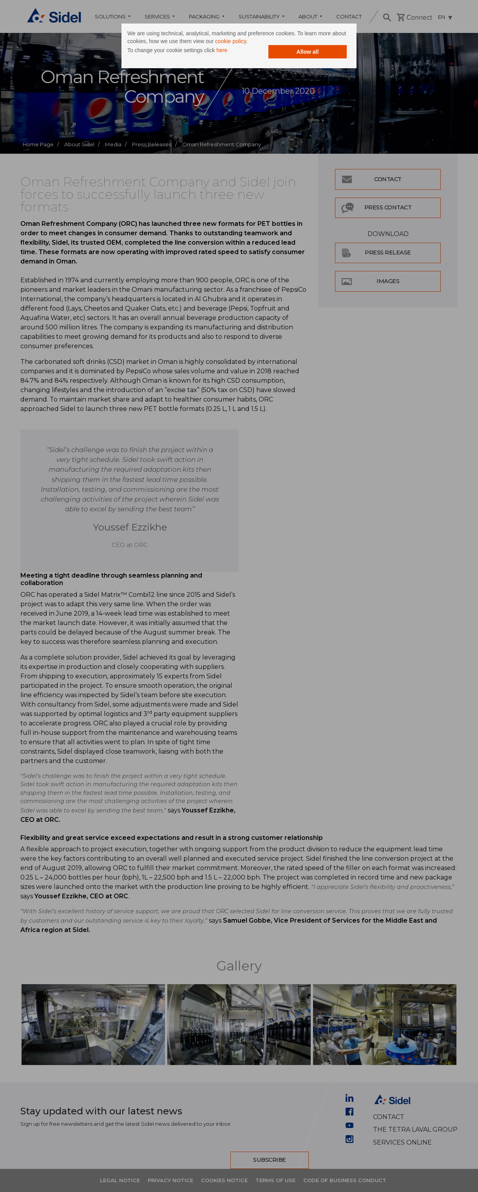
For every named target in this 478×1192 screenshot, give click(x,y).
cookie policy (230, 41)
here (221, 50)
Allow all (308, 52)
